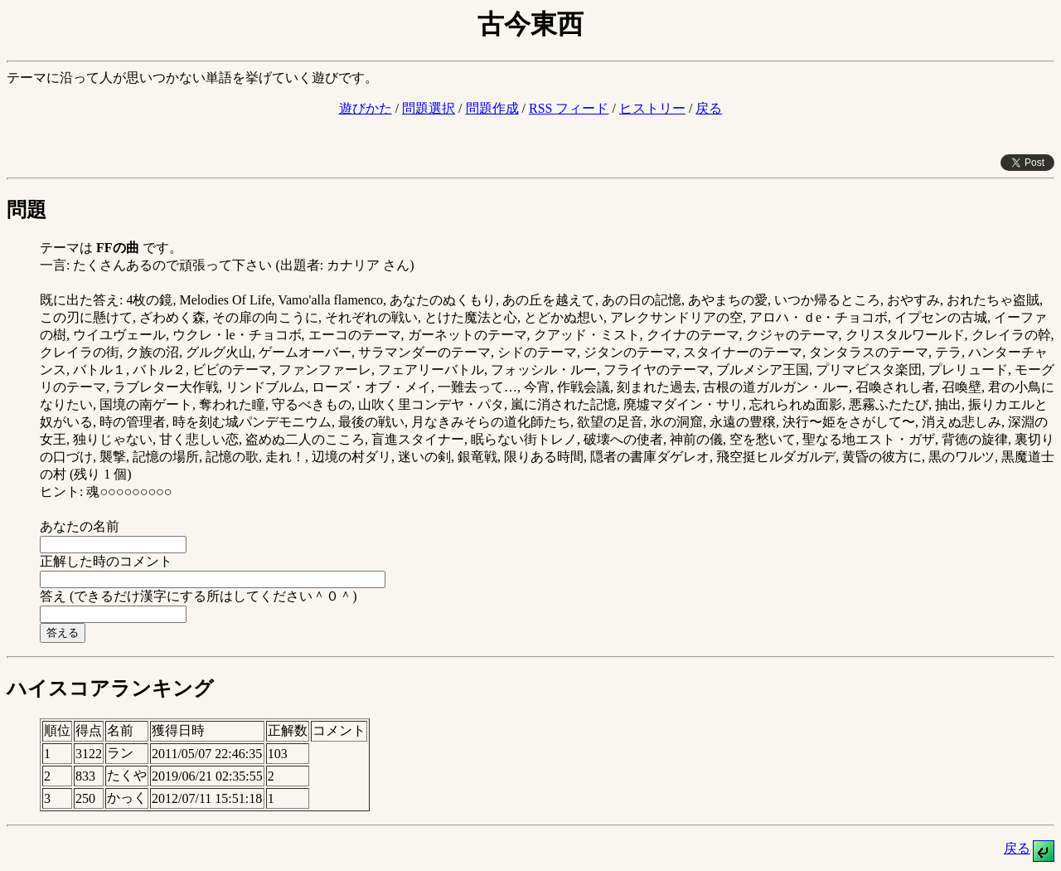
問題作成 (492, 108)
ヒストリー (652, 108)
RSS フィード (568, 108)
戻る (708, 108)
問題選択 (428, 108)
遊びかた (365, 108)
